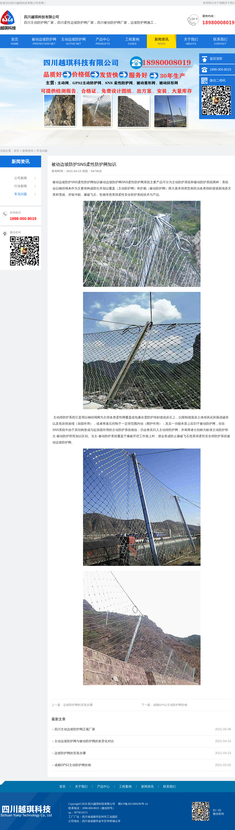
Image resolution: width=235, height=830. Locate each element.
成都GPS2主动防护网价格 (170, 704)
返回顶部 (216, 58)
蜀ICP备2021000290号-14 (133, 803)
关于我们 (81, 786)
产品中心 (103, 786)
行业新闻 (20, 186)
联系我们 (169, 786)
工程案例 (125, 786)
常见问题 (41, 150)
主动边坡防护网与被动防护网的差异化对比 (84, 741)
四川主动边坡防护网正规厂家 (74, 729)
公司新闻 (20, 178)
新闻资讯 (27, 150)
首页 (16, 150)
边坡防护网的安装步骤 (78, 704)
